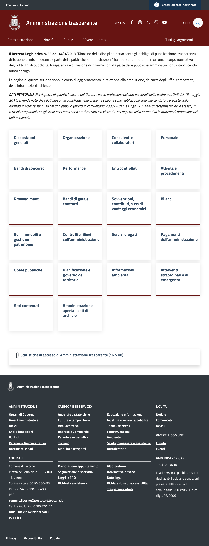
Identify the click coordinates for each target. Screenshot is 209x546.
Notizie (161, 414)
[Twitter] (146, 22)
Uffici (13, 425)
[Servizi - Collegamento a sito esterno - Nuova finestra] (69, 40)
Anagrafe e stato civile (74, 414)
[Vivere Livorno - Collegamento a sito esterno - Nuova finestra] (95, 40)
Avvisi (160, 425)
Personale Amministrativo (27, 443)
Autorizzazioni (117, 448)
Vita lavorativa (68, 425)
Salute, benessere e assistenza (129, 443)
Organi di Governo (22, 414)
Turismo (63, 443)
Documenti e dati (21, 448)
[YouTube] (163, 22)
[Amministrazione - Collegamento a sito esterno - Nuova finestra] (20, 40)
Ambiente (114, 437)
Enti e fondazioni (21, 431)
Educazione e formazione (124, 414)
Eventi (160, 448)
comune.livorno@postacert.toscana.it (36, 500)
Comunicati (164, 420)
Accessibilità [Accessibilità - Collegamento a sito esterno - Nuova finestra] (33, 538)
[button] (175, 5)
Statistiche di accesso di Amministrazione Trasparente (64, 355)
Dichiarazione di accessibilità (127, 483)
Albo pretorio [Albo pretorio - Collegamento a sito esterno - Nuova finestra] (116, 466)
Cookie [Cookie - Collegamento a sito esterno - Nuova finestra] (55, 538)
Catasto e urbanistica (73, 437)
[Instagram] (138, 22)
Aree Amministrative (23, 420)
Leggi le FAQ (67, 477)
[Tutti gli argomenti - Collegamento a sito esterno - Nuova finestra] (179, 40)
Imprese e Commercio (73, 431)
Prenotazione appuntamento (78, 466)
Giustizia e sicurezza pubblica (127, 420)
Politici (14, 437)
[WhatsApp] (154, 22)
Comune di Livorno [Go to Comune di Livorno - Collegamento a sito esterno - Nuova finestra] (17, 5)
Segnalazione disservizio (75, 471)
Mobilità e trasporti (72, 448)
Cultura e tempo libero (74, 420)
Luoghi (161, 443)
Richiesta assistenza (72, 483)
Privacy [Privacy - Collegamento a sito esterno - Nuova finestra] (11, 538)
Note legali (114, 477)
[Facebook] (130, 22)
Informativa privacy (121, 471)
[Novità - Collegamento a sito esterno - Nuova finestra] (49, 40)
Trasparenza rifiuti (120, 489)
